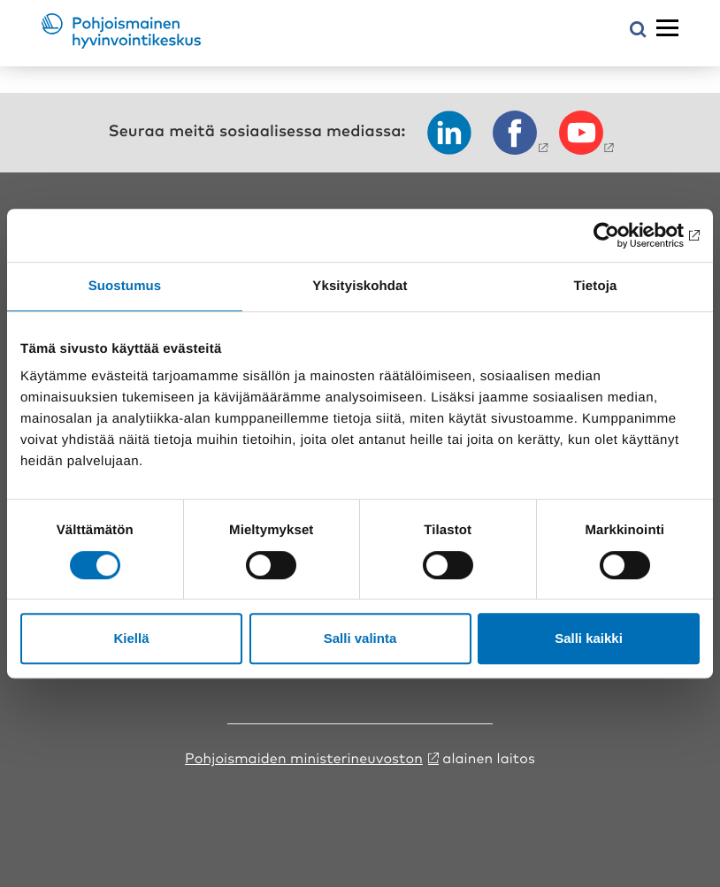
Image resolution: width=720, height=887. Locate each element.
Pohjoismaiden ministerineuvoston (304, 757)
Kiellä (131, 638)
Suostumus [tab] (125, 286)
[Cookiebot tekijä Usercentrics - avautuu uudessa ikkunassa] (622, 235)
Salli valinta (360, 638)
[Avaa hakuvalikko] (638, 30)
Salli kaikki (589, 638)
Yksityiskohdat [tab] (359, 286)
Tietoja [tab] (595, 286)
